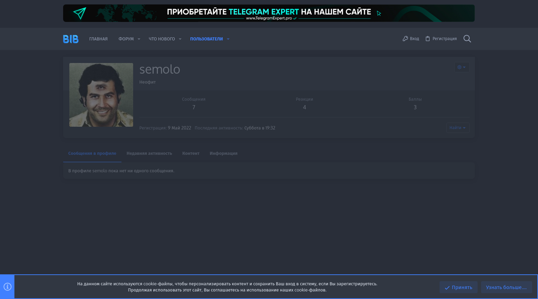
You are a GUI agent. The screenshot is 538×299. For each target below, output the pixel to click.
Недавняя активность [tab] (149, 153)
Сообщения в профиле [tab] (92, 153)
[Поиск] (467, 39)
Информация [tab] (223, 153)
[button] (138, 39)
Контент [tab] (191, 153)
